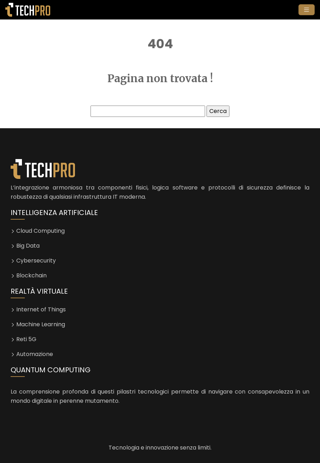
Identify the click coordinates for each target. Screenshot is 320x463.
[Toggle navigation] (306, 9)
